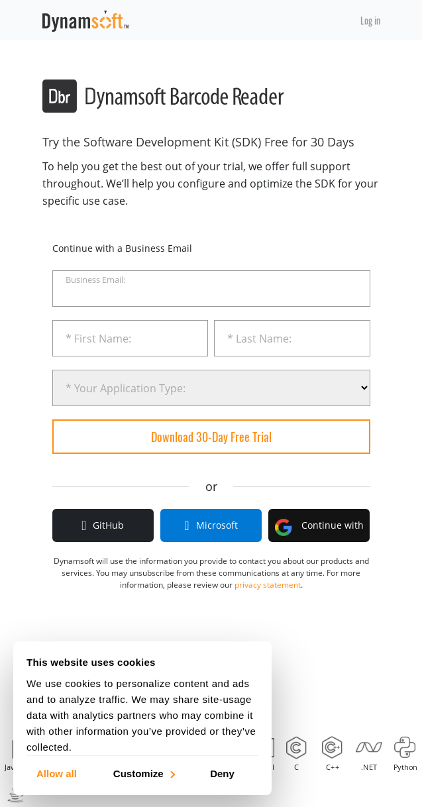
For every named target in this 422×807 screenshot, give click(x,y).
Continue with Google (319, 530)
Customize (143, 773)
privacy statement (268, 584)
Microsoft (210, 525)
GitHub (102, 525)
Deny (222, 773)
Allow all (56, 773)
